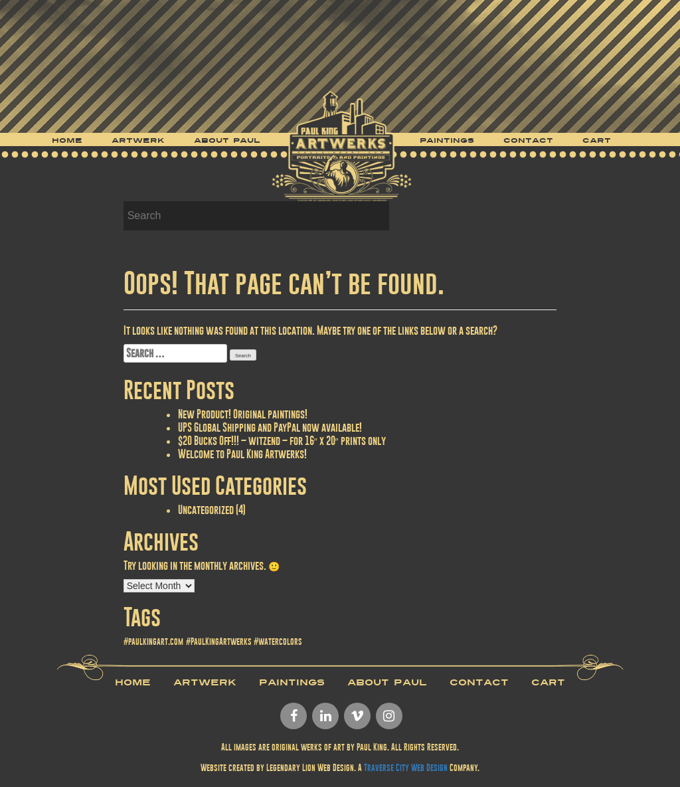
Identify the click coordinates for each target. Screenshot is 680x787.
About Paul (227, 140)
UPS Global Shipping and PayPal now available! (270, 427)
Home (67, 140)
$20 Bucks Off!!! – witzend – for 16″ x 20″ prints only (282, 440)
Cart (596, 140)
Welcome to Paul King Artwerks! (242, 454)
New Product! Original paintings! (242, 414)
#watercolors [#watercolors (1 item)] (278, 641)
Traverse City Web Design (406, 767)
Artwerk (138, 140)
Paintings (447, 140)
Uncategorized (206, 509)
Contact (528, 140)
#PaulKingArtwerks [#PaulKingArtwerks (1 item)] (219, 641)
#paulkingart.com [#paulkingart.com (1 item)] (153, 641)
